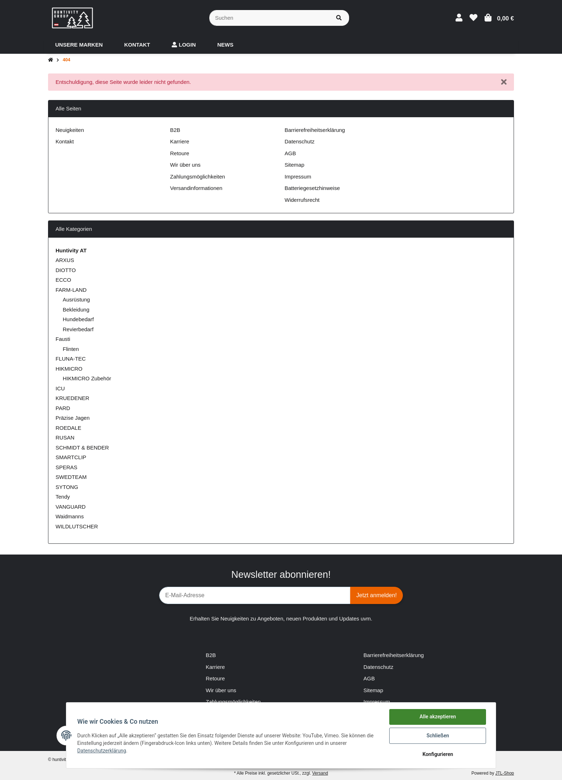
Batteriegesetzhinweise (312, 188)
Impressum (298, 176)
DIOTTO (66, 270)
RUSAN (65, 437)
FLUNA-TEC (71, 359)
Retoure (179, 153)
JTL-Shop (504, 773)
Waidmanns (70, 516)
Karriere (179, 141)
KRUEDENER (72, 398)
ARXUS (65, 260)
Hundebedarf (78, 319)
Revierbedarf (78, 329)
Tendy (63, 497)
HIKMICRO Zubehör (87, 378)
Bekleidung (76, 309)
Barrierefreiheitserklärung (315, 130)
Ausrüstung (76, 299)
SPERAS (66, 467)
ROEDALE (68, 428)
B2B (175, 130)
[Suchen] (269, 18)
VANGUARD (71, 507)
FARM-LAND (71, 290)
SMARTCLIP (71, 457)
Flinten (71, 349)
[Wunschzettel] (473, 18)
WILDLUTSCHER (77, 526)
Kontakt (65, 141)
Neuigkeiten (70, 130)
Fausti (63, 339)
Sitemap (294, 165)
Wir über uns (185, 165)
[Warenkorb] (499, 18)
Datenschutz (299, 141)
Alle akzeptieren (437, 717)
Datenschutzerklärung (102, 751)
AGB (290, 153)
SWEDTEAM (71, 477)
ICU (60, 388)
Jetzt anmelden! (376, 595)
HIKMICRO (69, 369)
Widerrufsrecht (302, 200)
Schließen (437, 736)
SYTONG (67, 487)
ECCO (63, 280)
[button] (459, 18)
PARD (63, 408)
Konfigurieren (437, 754)
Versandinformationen (196, 188)
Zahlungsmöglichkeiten (197, 176)
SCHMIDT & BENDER (82, 447)
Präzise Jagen (73, 418)
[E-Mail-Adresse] (255, 595)
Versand (320, 773)
